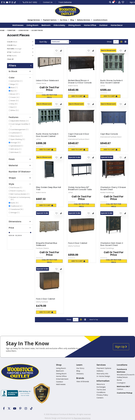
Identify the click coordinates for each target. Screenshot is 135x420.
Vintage (15, 212)
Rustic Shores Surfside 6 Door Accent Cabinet (47, 135)
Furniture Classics (42, 248)
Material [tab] (20, 165)
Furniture (11, 30)
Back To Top (94, 320)
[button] (56, 51)
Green (15, 100)
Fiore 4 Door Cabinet (77, 243)
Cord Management (20, 129)
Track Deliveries (65, 2)
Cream (15, 97)
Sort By (43, 41)
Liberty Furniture (74, 246)
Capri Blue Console (109, 134)
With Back (16, 152)
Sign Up (121, 346)
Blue (14, 91)
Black (14, 87)
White (15, 110)
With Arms (16, 149)
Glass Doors (17, 136)
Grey (14, 104)
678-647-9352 (30, 2)
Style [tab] (20, 184)
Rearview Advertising (82, 418)
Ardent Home (73, 86)
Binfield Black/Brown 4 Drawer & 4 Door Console (80, 81)
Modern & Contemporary (20, 198)
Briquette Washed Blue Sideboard (46, 244)
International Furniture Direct (78, 139)
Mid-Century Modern (20, 194)
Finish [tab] (20, 159)
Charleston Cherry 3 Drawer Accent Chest (113, 188)
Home (2, 30)
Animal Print (17, 81)
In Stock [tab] (20, 71)
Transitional (17, 209)
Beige (15, 84)
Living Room (23, 30)
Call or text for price (49, 96)
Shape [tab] (20, 177)
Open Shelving (18, 139)
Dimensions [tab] (20, 221)
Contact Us (47, 2)
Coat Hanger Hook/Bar (20, 125)
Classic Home (41, 83)
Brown (15, 94)
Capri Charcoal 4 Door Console (78, 135)
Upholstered (17, 146)
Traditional (17, 206)
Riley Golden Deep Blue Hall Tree (48, 188)
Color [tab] (20, 77)
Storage (16, 142)
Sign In (132, 2)
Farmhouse (17, 187)
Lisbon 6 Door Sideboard (47, 80)
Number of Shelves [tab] (20, 171)
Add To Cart (78, 96)
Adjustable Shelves (20, 121)
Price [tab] (20, 227)
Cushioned (16, 133)
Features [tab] (20, 117)
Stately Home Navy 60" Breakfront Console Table (80, 188)
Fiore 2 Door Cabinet (45, 299)
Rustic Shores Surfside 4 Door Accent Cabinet (111, 81)
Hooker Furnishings (107, 192)
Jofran (102, 86)
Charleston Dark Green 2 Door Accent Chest (111, 244)
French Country (18, 191)
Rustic (15, 203)
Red (14, 107)
